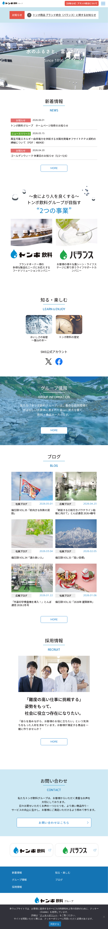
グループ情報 (19, 879)
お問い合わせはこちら (54, 823)
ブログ (59, 879)
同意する (54, 924)
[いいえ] (103, 916)
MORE (54, 168)
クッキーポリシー (48, 915)
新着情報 (17, 872)
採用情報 (17, 887)
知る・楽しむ (62, 872)
